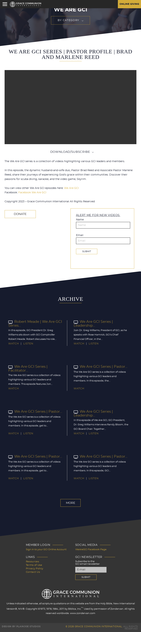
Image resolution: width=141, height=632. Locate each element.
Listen (28, 343)
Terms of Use (34, 564)
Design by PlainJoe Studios (21, 626)
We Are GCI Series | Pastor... (99, 366)
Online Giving (128, 4)
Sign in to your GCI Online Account (46, 549)
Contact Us (33, 571)
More (70, 502)
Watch (13, 343)
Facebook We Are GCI (32, 192)
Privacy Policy (34, 568)
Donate (19, 214)
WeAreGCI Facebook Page (90, 549)
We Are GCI (71, 188)
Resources (32, 561)
